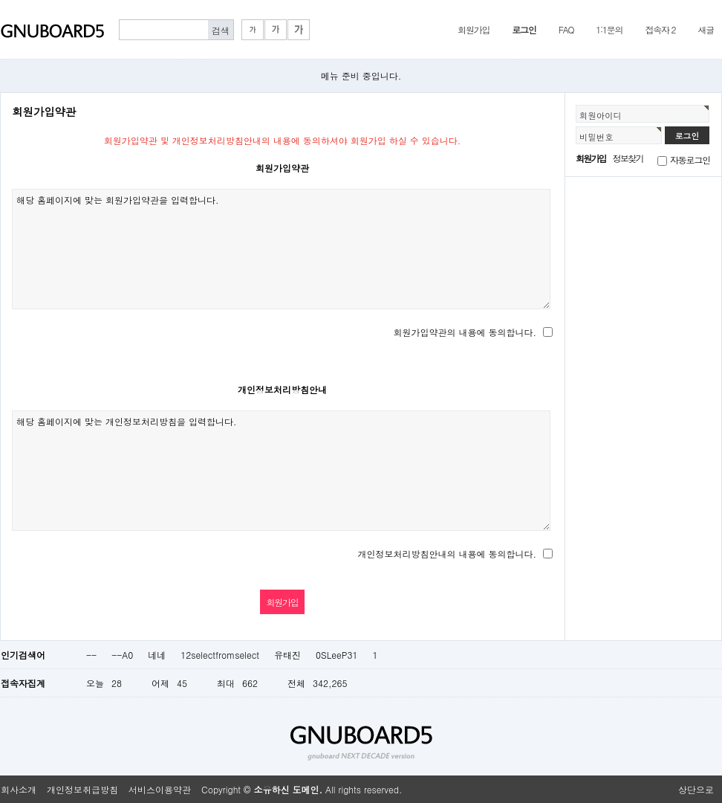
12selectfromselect (219, 654)
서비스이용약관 (160, 789)
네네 (157, 654)
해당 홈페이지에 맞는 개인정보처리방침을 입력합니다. (281, 470)
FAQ (566, 29)
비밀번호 (596, 137)
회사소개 (18, 789)
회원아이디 (600, 115)
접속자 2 (660, 29)
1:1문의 (609, 29)
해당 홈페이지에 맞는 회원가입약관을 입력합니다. (281, 249)
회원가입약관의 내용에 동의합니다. (464, 332)
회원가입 (474, 29)
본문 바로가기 (0, 0)
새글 (705, 29)
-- (91, 654)
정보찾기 (628, 158)
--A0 (122, 654)
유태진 (287, 654)
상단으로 (696, 789)
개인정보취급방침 (82, 789)
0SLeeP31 (336, 654)
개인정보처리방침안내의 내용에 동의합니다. (446, 553)
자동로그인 (690, 159)
